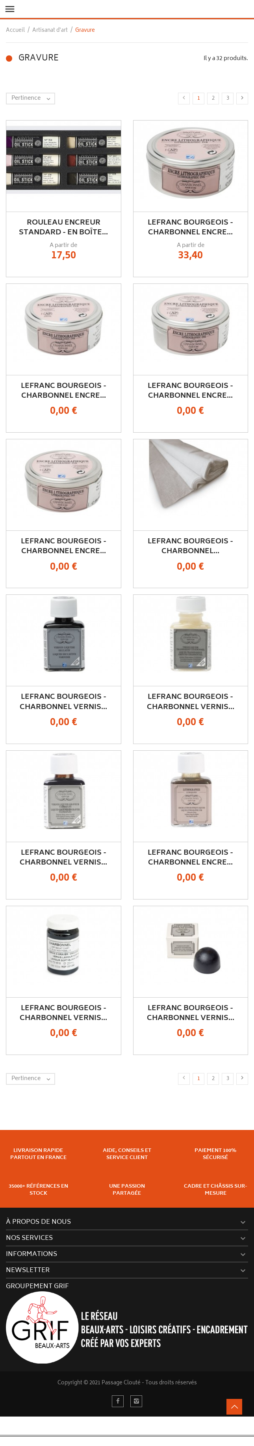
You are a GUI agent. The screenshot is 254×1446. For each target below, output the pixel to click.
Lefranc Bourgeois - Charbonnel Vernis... (63, 702)
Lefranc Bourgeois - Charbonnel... (190, 547)
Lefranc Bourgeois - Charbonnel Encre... (190, 228)
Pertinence (32, 98)
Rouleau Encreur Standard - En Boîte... (63, 228)
